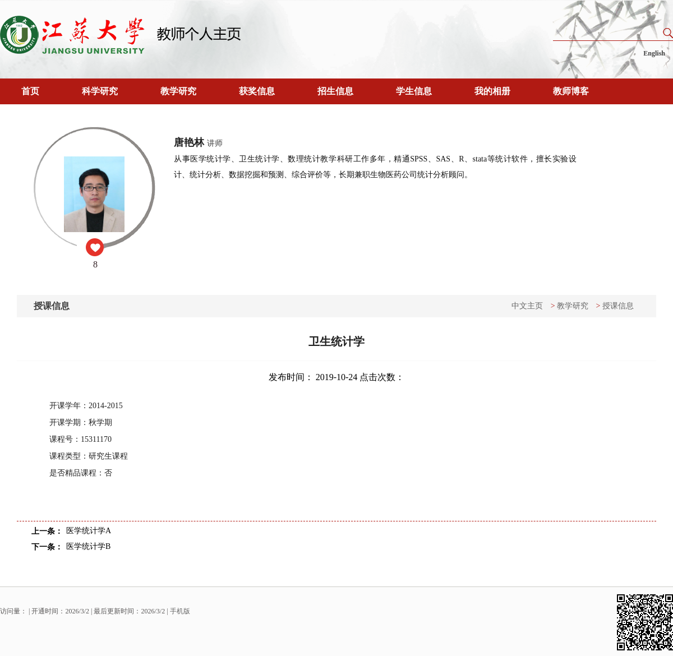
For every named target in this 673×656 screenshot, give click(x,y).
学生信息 (414, 91)
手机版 (180, 611)
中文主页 (527, 306)
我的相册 (492, 91)
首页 (30, 91)
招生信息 (335, 91)
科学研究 (100, 91)
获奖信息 (257, 91)
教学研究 (178, 91)
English (654, 53)
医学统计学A (88, 530)
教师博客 (571, 91)
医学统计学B (88, 546)
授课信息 (618, 306)
